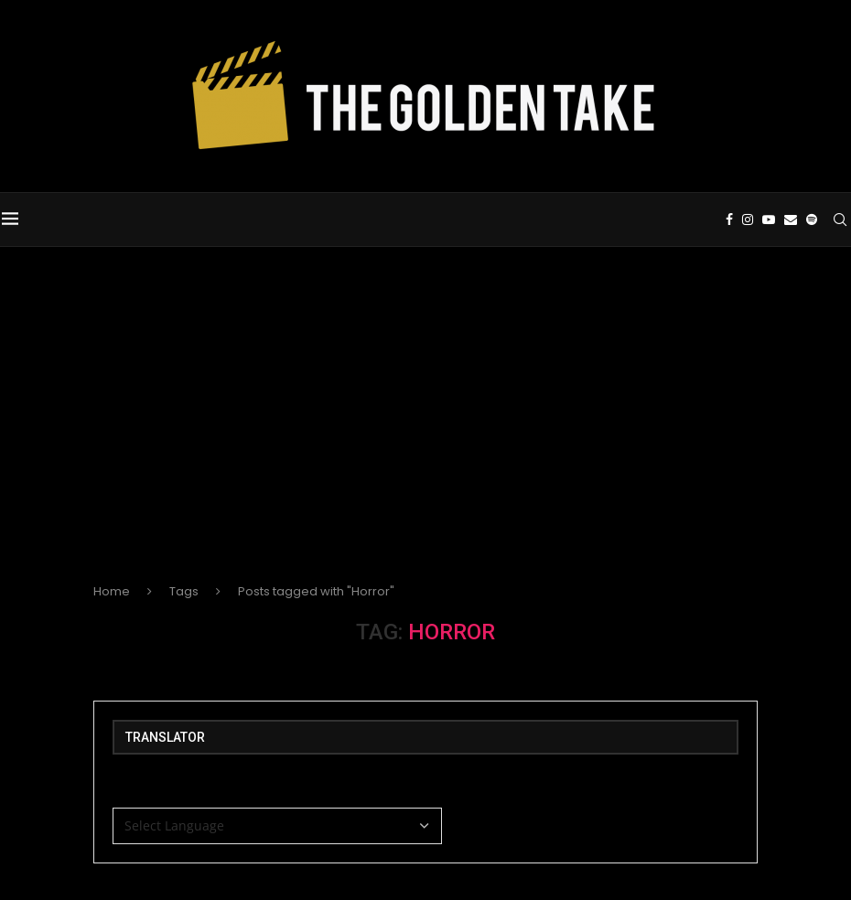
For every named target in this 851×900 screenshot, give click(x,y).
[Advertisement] (425, 430)
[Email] (792, 219)
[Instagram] (749, 219)
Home (111, 591)
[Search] (842, 219)
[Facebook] (731, 219)
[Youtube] (770, 219)
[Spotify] (813, 219)
